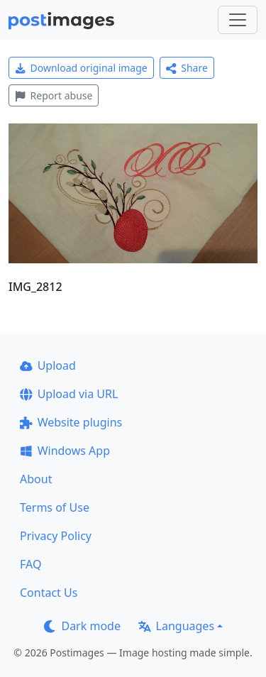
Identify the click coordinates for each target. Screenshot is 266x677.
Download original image (81, 68)
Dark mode (82, 626)
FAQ (30, 564)
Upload (48, 365)
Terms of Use (54, 507)
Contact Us (48, 592)
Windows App (65, 450)
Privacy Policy (56, 536)
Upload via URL (69, 394)
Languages (176, 626)
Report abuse (53, 95)
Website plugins (71, 422)
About (36, 479)
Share (187, 68)
